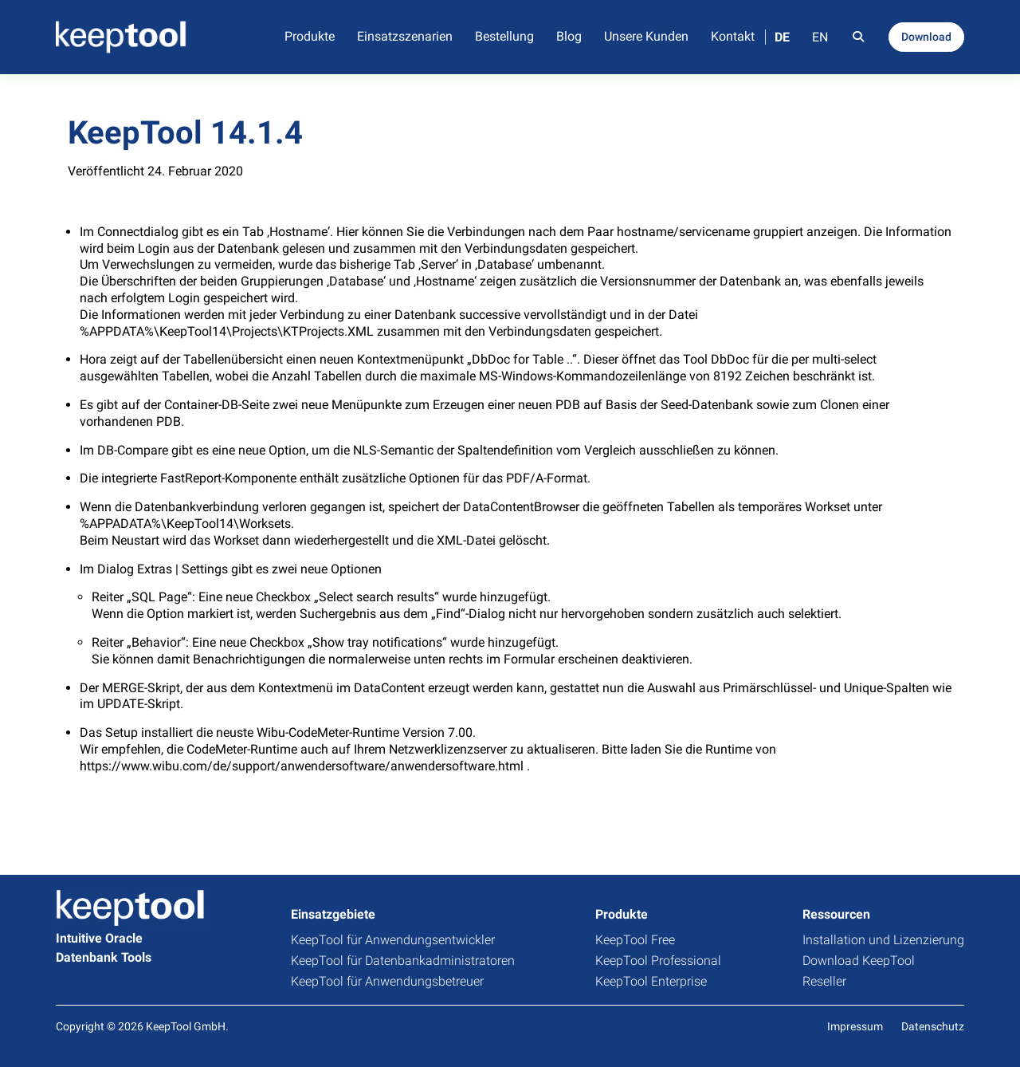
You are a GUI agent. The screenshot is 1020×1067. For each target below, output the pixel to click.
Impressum (855, 1026)
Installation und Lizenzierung (883, 939)
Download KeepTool (858, 960)
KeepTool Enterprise (651, 981)
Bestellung (504, 36)
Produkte (309, 36)
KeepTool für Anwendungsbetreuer (387, 981)
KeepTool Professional (658, 960)
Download (926, 36)
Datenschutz (932, 1026)
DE (782, 37)
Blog (569, 36)
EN (820, 37)
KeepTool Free (635, 939)
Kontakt (733, 36)
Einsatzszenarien (405, 36)
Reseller (824, 981)
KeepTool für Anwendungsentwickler (393, 939)
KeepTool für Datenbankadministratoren (403, 960)
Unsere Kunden (646, 36)
